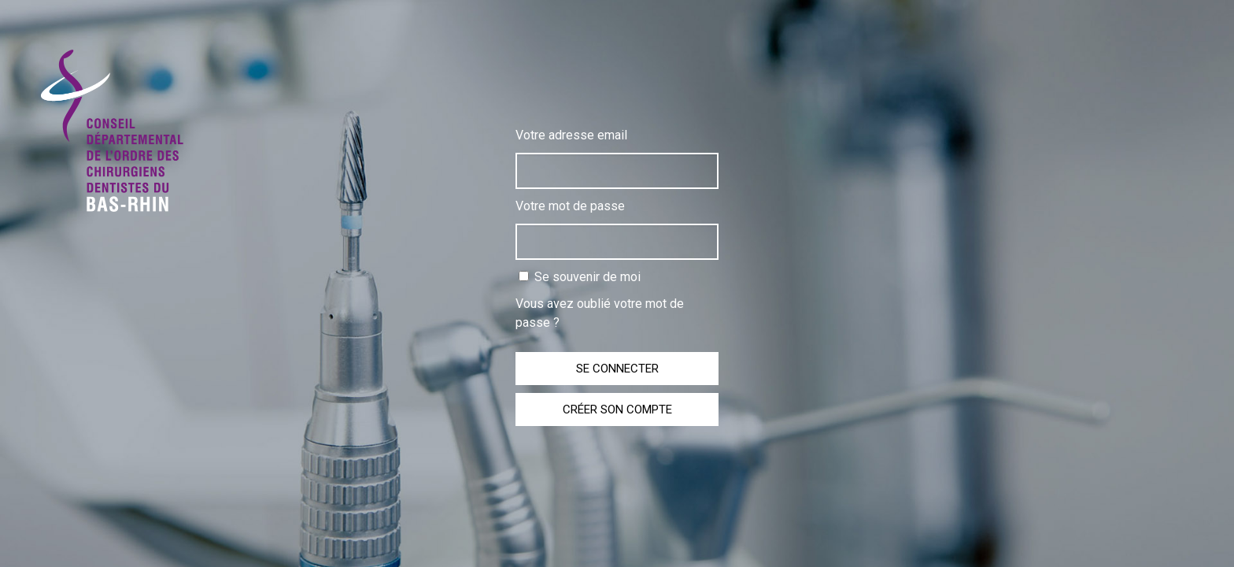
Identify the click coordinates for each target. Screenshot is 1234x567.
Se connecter (617, 368)
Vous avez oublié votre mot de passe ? (599, 313)
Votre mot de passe (570, 205)
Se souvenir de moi (580, 276)
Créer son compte (617, 409)
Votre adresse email (571, 135)
